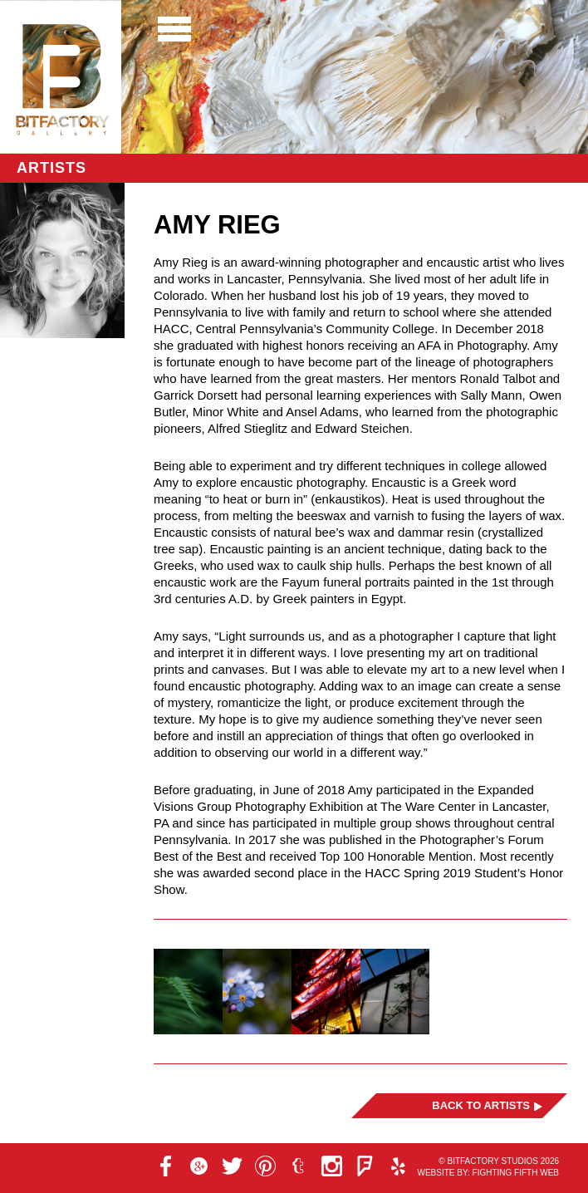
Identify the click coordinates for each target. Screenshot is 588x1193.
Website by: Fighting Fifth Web (488, 1172)
